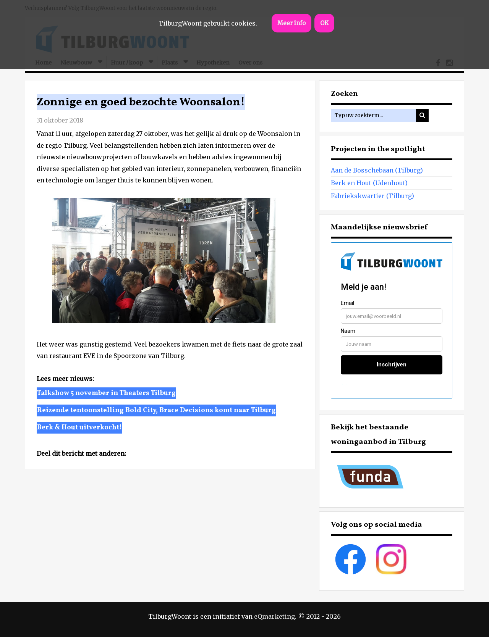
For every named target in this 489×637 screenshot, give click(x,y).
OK (324, 23)
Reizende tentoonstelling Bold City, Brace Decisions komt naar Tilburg (156, 410)
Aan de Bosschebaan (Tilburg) (377, 170)
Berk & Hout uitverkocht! (79, 427)
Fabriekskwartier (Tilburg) (372, 196)
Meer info (291, 23)
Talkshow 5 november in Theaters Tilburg (106, 393)
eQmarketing (274, 616)
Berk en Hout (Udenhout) (369, 183)
